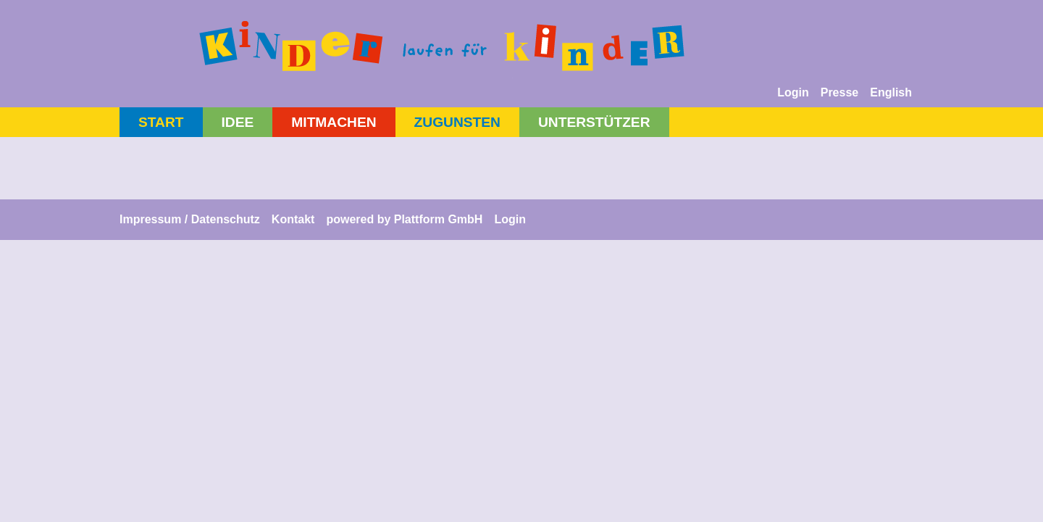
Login (793, 92)
